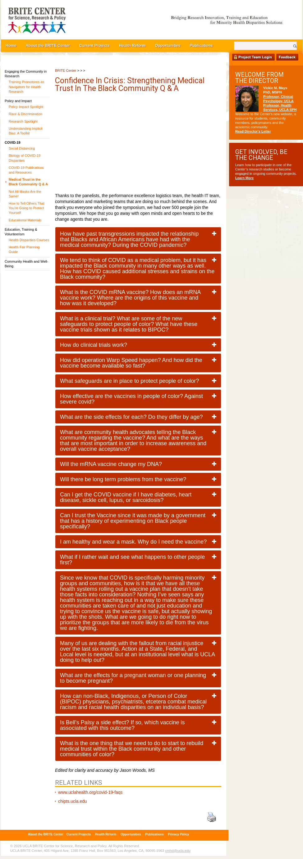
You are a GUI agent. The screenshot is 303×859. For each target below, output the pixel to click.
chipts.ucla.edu (72, 801)
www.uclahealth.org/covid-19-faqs (90, 792)
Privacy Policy (178, 834)
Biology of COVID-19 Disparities (24, 158)
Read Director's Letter (253, 131)
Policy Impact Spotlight (26, 107)
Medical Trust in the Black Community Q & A (28, 182)
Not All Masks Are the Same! (25, 194)
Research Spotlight (23, 121)
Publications (201, 45)
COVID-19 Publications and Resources (26, 170)
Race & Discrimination (25, 114)
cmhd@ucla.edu (177, 850)
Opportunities (167, 45)
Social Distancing (22, 148)
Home (11, 45)
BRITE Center (65, 70)
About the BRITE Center (48, 45)
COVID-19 (13, 142)
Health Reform (132, 45)
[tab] (138, 239)
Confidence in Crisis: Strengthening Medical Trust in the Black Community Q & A (129, 84)
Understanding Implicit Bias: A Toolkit (26, 131)
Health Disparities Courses (29, 240)
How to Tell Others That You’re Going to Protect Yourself (26, 208)
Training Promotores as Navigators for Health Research (26, 86)
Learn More (244, 178)
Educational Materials (25, 220)
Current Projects (94, 45)
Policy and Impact (18, 101)
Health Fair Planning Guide (24, 249)
